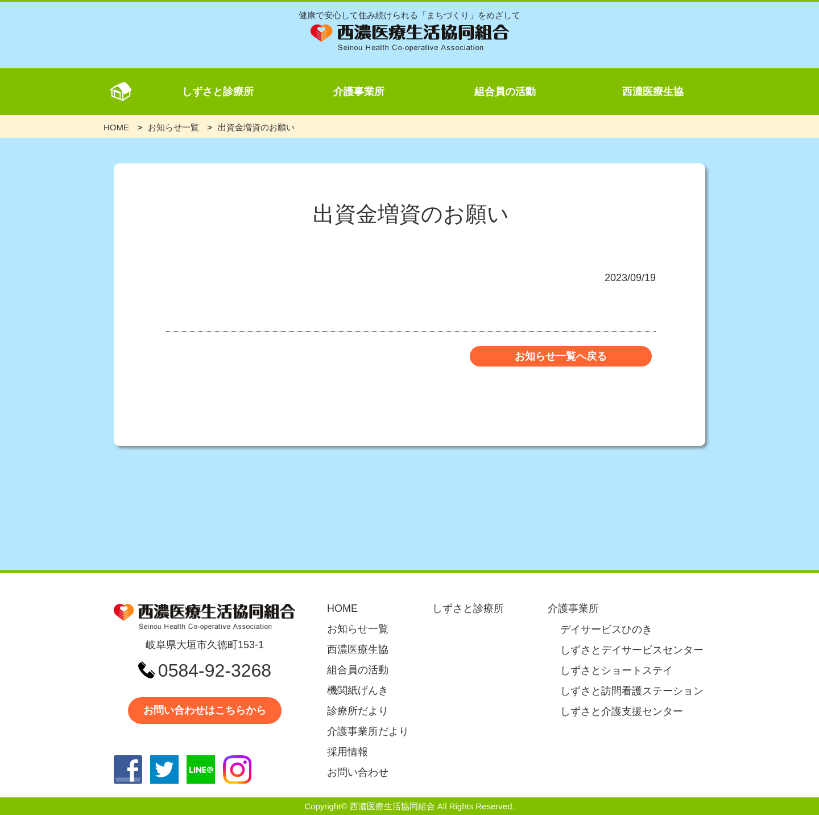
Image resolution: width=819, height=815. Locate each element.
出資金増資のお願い (256, 127)
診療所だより (357, 711)
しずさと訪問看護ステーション (632, 691)
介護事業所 (358, 91)
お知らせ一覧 (357, 629)
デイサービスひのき (606, 629)
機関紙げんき (357, 690)
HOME (342, 608)
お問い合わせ (357, 772)
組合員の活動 (505, 91)
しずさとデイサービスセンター (632, 650)
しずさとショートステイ (616, 670)
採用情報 (347, 752)
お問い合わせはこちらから (204, 710)
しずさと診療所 (218, 91)
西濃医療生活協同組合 (392, 806)
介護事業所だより (368, 731)
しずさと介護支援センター (621, 711)
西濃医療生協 (653, 91)
